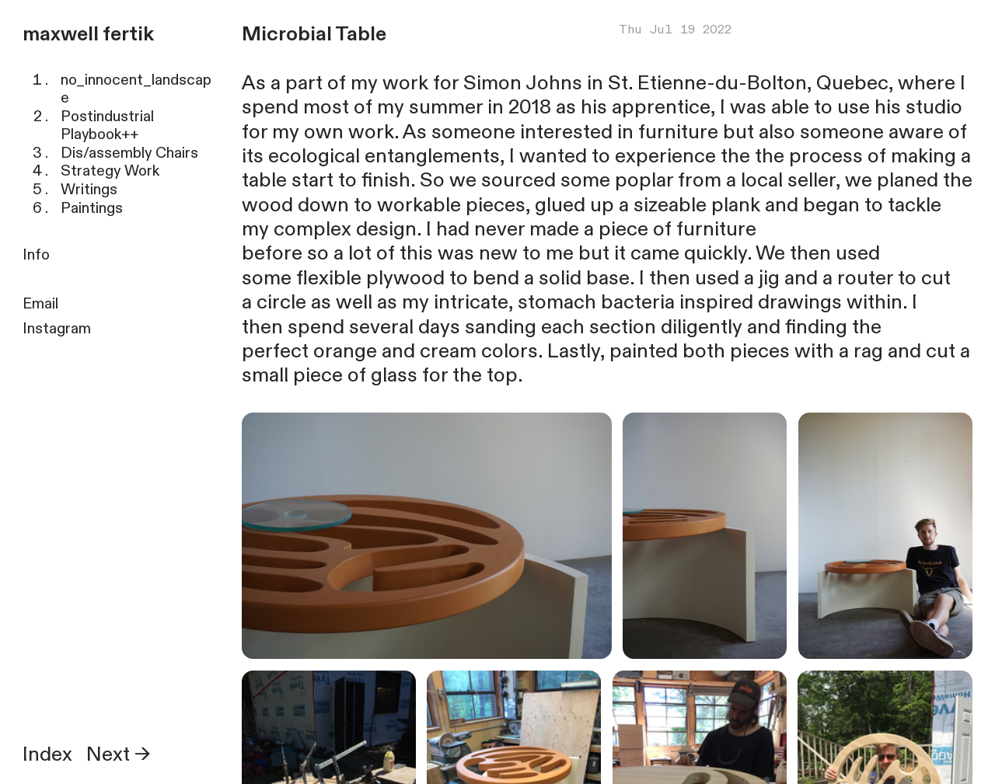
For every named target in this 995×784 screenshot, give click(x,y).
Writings (89, 189)
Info (36, 255)
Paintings (92, 208)
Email (40, 304)
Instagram (57, 329)
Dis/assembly (106, 153)
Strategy (90, 171)
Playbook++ (99, 134)
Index (47, 754)
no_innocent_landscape (136, 89)
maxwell (61, 34)
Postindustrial (107, 116)
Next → (118, 754)
